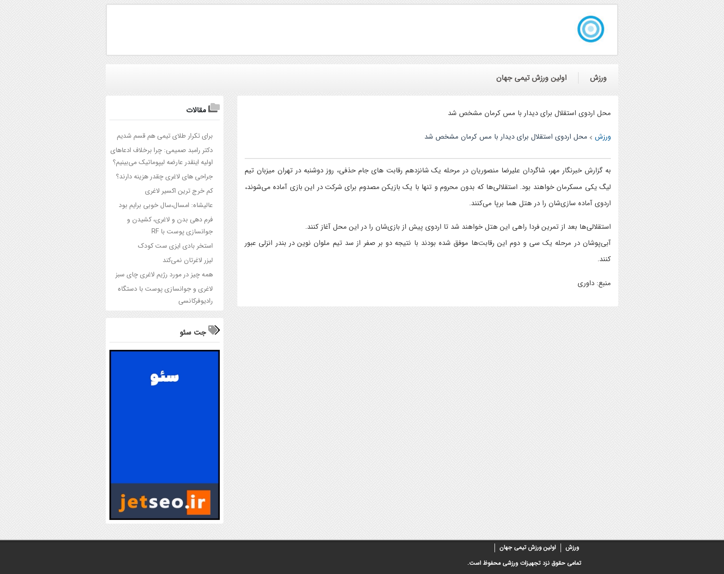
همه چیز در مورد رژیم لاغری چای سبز (164, 274)
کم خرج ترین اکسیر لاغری (179, 191)
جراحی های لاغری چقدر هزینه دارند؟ (164, 176)
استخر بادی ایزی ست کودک (175, 246)
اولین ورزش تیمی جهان (528, 547)
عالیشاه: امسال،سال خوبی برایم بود (166, 205)
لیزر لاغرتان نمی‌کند (188, 260)
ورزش (572, 547)
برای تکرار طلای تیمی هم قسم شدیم (165, 136)
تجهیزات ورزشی (521, 563)
